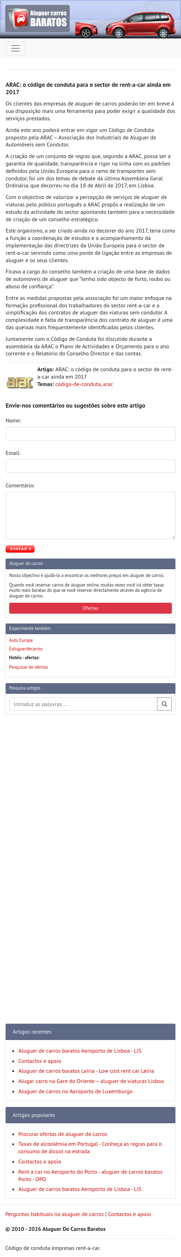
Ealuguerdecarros (26, 649)
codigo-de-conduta (78, 383)
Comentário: (21, 485)
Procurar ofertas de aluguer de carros (62, 1133)
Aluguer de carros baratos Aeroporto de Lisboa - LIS (80, 1050)
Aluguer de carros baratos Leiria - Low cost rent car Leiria (86, 1070)
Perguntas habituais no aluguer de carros (54, 1213)
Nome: (14, 420)
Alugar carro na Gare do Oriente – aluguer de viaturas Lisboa (91, 1080)
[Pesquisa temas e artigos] (83, 704)
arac (108, 383)
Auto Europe (21, 640)
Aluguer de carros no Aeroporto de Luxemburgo (75, 1091)
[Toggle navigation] (15, 48)
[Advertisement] (33, 826)
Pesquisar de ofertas (28, 667)
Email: (14, 452)
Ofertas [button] (90, 608)
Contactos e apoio (39, 1060)
